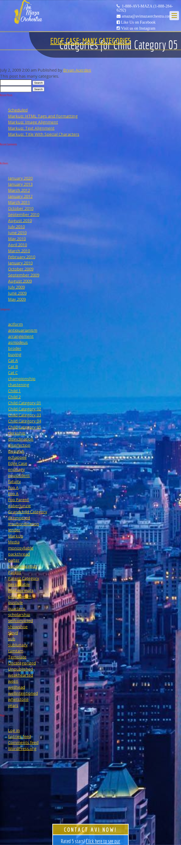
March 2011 (19, 202)
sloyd (13, 632)
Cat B (13, 366)
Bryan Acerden (77, 70)
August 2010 (20, 220)
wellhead (16, 687)
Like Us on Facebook (138, 22)
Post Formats (20, 590)
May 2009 (17, 299)
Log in (14, 730)
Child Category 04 (24, 421)
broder (14, 348)
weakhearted (20, 675)
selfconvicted (20, 620)
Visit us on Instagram (138, 28)
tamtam (15, 651)
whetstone (18, 699)
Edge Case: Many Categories (90, 40)
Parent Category (23, 578)
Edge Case (17, 463)
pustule (15, 602)
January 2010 (20, 263)
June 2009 (17, 293)
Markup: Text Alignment (31, 128)
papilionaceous (22, 566)
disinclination (20, 439)
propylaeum (19, 596)
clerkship (16, 433)
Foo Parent (18, 499)
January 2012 (20, 196)
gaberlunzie (19, 505)
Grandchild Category (27, 511)
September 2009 (23, 275)
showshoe (18, 626)
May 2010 (17, 238)
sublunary (18, 645)
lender (14, 530)
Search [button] (38, 82)
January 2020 (20, 178)
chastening (18, 384)
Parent (14, 572)
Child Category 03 (24, 415)
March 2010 (19, 251)
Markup (15, 536)
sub (11, 639)
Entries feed (19, 736)
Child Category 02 (24, 409)
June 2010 (17, 232)
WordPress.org (22, 748)
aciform (15, 324)
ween (13, 681)
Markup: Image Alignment (33, 122)
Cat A (13, 360)
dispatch (16, 451)
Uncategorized (22, 663)
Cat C (13, 372)
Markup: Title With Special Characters (43, 134)
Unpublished (20, 669)
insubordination (23, 524)
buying (14, 354)
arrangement (21, 336)
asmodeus (18, 342)
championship (21, 378)
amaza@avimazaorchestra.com (147, 16)
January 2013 (20, 184)
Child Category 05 (24, 427)
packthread (19, 554)
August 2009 (20, 281)
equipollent (19, 475)
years (13, 705)
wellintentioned (23, 693)
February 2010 (21, 257)
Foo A (13, 487)
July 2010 (16, 226)
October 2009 (20, 269)
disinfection (19, 445)
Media (14, 542)
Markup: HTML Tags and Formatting (43, 116)
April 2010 (17, 244)
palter (14, 560)
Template (17, 657)
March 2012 (19, 190)
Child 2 (14, 397)
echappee (17, 457)
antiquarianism (22, 330)
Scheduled (18, 110)
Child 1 (14, 390)
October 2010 (20, 208)
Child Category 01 (24, 403)
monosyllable (20, 548)
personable (19, 584)
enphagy (16, 469)
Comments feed (23, 742)
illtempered (19, 518)
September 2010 (23, 214)
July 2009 (16, 287)
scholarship (19, 614)
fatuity (14, 481)
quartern (16, 608)
